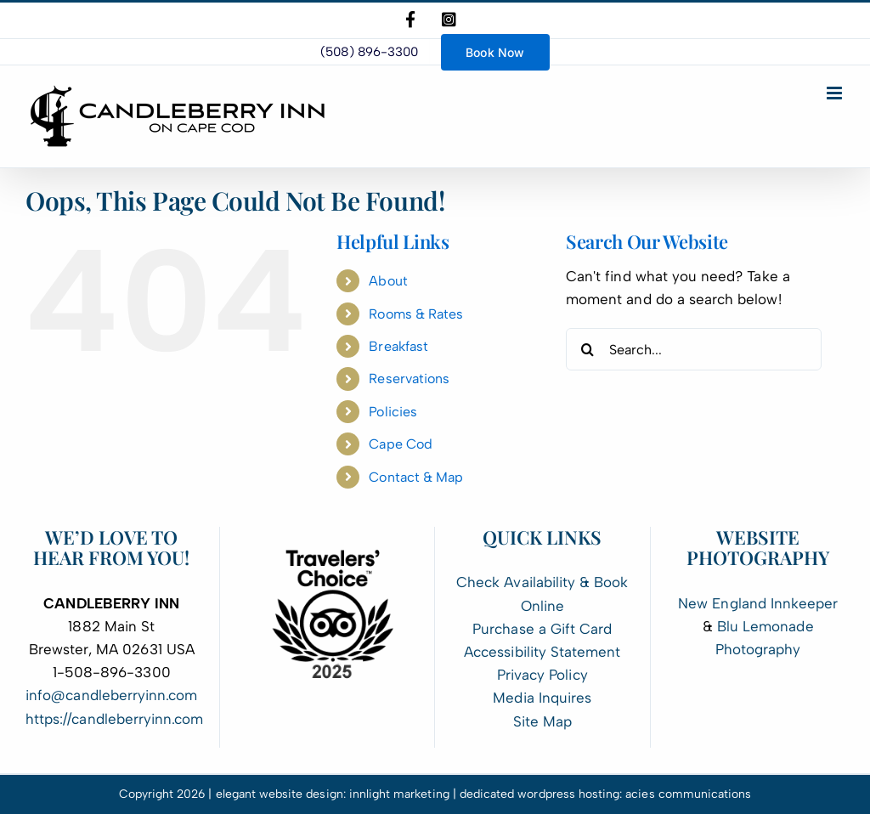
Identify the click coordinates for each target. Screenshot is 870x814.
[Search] (587, 349)
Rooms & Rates (416, 314)
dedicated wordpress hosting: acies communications (606, 794)
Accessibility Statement (542, 651)
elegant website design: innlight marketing (332, 794)
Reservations (409, 378)
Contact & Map (416, 477)
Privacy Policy (542, 674)
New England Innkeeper (758, 603)
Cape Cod (400, 444)
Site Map (542, 721)
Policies (392, 412)
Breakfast (398, 346)
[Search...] (694, 349)
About (388, 281)
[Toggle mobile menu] (836, 93)
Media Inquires (542, 697)
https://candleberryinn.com (114, 718)
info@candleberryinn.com (111, 695)
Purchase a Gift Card (542, 628)
